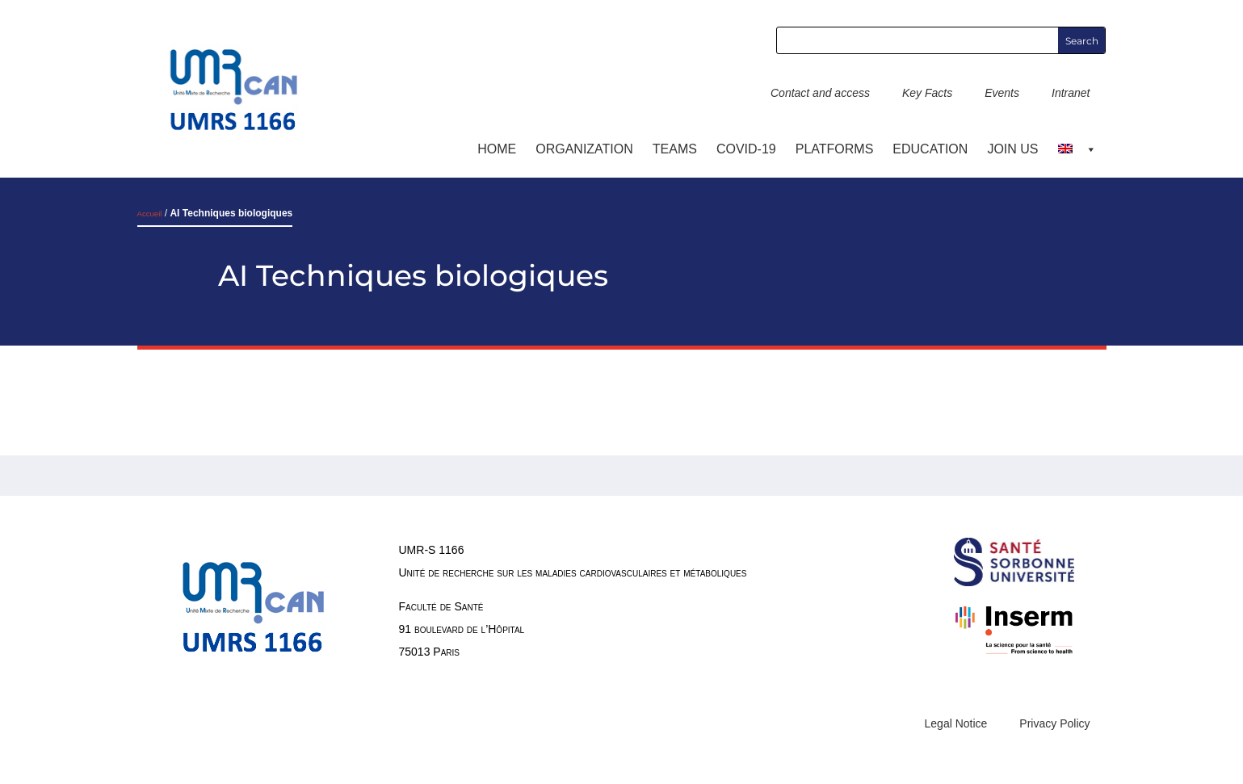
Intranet (1071, 92)
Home (496, 149)
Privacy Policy (1054, 723)
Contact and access (820, 92)
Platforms (835, 149)
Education (930, 149)
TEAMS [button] (675, 149)
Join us (1012, 149)
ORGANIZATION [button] (584, 149)
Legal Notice (956, 723)
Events (1002, 92)
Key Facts (927, 92)
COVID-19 (746, 149)
